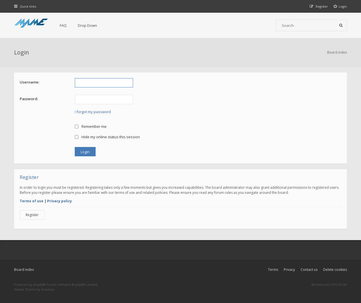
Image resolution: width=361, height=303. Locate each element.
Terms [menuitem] (273, 269)
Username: (29, 82)
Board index (24, 269)
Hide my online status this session (107, 136)
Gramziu (47, 289)
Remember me (91, 126)
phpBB (38, 284)
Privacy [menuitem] (289, 269)
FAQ (63, 25)
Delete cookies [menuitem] (335, 269)
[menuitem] (340, 6)
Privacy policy (59, 201)
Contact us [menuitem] (309, 269)
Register (32, 214)
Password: (29, 98)
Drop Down (87, 25)
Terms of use (31, 201)
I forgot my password (93, 111)
